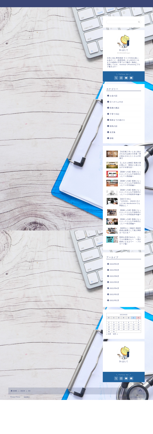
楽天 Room (119, 10)
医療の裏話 (114, 108)
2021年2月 (114, 300)
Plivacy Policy (15, 397)
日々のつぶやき (116, 102)
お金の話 (113, 96)
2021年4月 (114, 288)
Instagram (100, 10)
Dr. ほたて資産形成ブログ (76, 3)
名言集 (112, 132)
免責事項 (27, 397)
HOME (31, 10)
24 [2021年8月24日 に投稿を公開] (114, 329)
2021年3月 (114, 294)
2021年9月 (114, 270)
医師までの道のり (117, 120)
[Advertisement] (71, 417)
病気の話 (113, 126)
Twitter (83, 10)
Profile (46, 10)
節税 (112, 138)
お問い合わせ (64, 10)
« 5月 (108, 334)
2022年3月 (114, 264)
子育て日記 (114, 114)
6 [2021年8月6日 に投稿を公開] (128, 322)
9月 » (115, 334)
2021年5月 (114, 282)
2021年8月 (114, 276)
